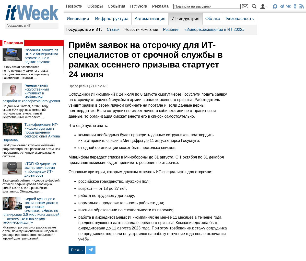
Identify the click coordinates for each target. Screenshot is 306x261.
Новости (74, 6)
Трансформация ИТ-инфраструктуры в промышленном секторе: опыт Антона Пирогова (31, 132)
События (116, 6)
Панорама (13, 43)
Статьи (113, 29)
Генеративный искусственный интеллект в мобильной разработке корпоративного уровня (31, 93)
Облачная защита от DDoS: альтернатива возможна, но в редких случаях (41, 56)
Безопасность (240, 18)
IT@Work (138, 6)
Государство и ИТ (19, 25)
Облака (212, 18)
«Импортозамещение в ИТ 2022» (214, 29)
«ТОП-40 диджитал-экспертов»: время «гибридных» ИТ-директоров (40, 169)
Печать (76, 250)
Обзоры (95, 6)
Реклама (160, 6)
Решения (171, 29)
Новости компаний (141, 29)
